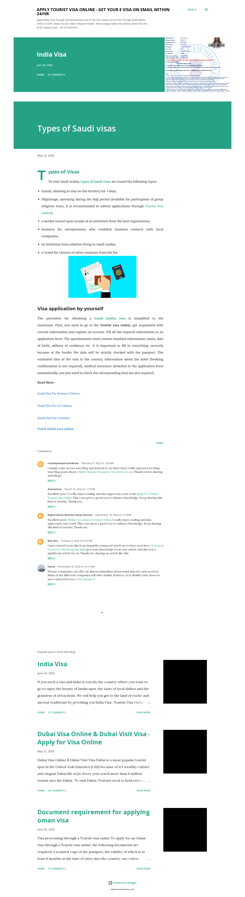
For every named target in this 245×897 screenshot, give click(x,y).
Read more (143, 712)
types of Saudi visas (96, 182)
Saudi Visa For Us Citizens (54, 405)
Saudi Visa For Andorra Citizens (58, 393)
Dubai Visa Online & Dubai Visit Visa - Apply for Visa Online (93, 738)
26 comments (57, 790)
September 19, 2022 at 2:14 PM (113, 514)
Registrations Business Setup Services (70, 514)
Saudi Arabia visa (110, 318)
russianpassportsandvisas (63, 463)
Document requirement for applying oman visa (93, 816)
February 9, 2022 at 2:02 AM (97, 463)
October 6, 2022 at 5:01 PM (76, 540)
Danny (51, 566)
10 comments (57, 868)
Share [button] (40, 74)
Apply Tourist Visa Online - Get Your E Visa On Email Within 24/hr (103, 11)
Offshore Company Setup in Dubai (89, 519)
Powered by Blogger (122, 882)
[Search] (192, 10)
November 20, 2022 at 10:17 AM (76, 566)
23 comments (56, 74)
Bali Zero (53, 540)
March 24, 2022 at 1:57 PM (79, 489)
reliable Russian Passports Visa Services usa (105, 471)
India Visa (52, 54)
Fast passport (86, 579)
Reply (51, 481)
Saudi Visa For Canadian (53, 418)
